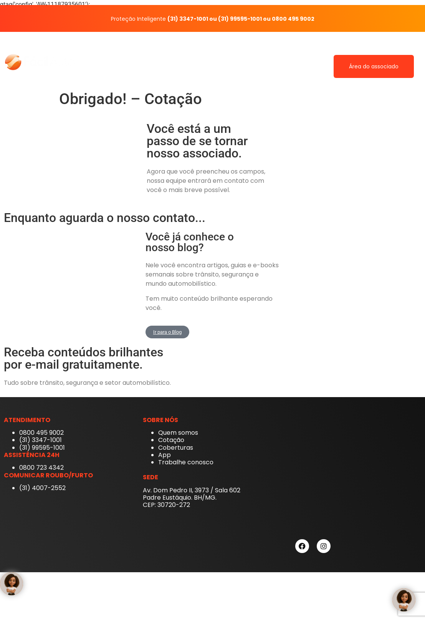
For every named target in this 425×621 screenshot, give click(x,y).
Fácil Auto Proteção (165, 49)
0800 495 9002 (293, 19)
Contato (376, 49)
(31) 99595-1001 (240, 19)
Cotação (339, 49)
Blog (408, 49)
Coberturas (297, 49)
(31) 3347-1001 (187, 19)
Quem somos (224, 49)
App (262, 49)
